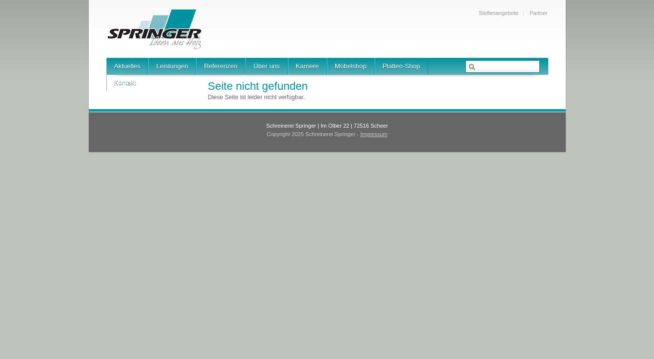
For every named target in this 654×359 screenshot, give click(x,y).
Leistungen (172, 66)
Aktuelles (127, 66)
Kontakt (125, 82)
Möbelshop (351, 66)
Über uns (266, 66)
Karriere (307, 66)
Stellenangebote (499, 13)
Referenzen (220, 66)
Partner (538, 13)
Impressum (373, 134)
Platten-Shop (401, 66)
